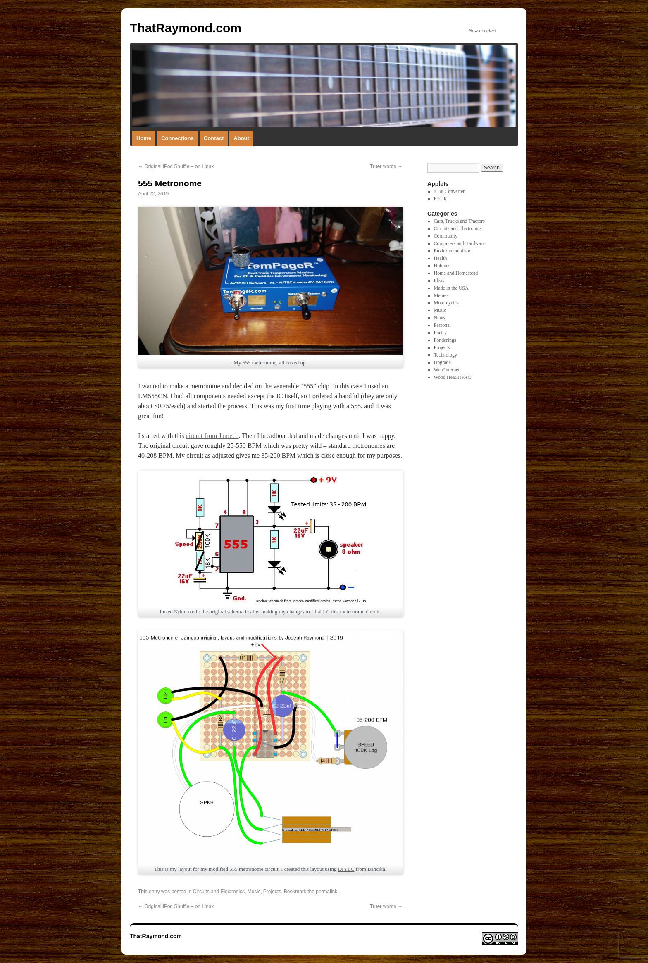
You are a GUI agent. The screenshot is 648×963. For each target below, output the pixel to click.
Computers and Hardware (459, 243)
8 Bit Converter (449, 191)
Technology (445, 355)
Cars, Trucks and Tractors (459, 221)
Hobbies (442, 266)
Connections (177, 138)
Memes (441, 295)
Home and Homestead (456, 273)
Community (445, 236)
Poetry (440, 332)
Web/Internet (447, 370)
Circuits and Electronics (219, 891)
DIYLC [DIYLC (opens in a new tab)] (346, 869)
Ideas (439, 280)
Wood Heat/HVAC (452, 377)
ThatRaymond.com (185, 28)
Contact (214, 138)
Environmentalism (452, 251)
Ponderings (445, 340)
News (439, 318)
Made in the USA (451, 288)
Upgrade (442, 362)
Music (254, 891)
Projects (272, 891)
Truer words (386, 166)
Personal (442, 325)
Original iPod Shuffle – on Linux (176, 166)
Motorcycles (446, 303)
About (241, 138)
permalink (326, 891)
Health (440, 258)
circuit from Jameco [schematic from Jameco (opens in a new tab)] (212, 435)
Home (143, 138)
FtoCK (441, 199)
